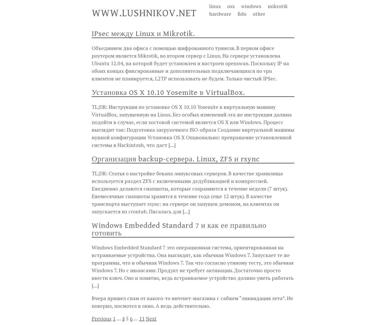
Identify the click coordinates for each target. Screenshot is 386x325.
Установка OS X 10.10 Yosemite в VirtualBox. (168, 92)
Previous (101, 318)
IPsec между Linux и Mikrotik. (143, 33)
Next (151, 318)
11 (142, 318)
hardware (220, 13)
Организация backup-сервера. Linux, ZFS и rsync (176, 159)
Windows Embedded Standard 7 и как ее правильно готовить (179, 229)
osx (231, 6)
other (259, 13)
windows (251, 6)
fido (242, 13)
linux (215, 6)
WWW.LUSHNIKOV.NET (144, 13)
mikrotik (278, 6)
